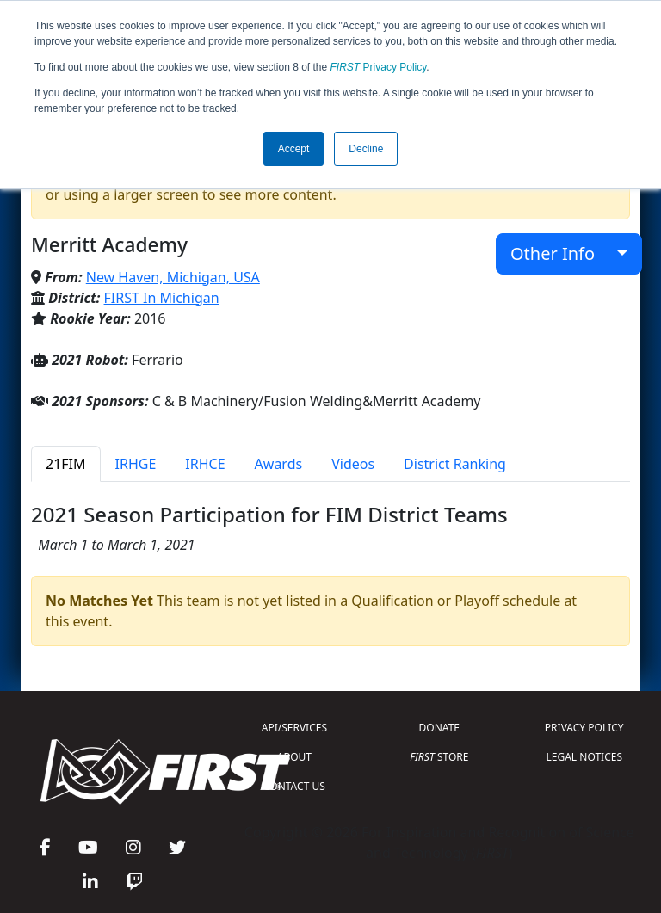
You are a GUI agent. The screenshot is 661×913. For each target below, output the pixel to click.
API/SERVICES (294, 727)
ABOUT (294, 757)
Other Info (561, 253)
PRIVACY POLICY (584, 727)
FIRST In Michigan (161, 297)
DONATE (439, 727)
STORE (439, 757)
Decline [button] (366, 149)
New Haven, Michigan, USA (173, 277)
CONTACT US (294, 786)
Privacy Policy (378, 67)
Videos (352, 463)
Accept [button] (294, 149)
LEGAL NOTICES (585, 757)
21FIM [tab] (66, 463)
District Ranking (455, 463)
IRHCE (205, 463)
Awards (279, 463)
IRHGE (136, 463)
